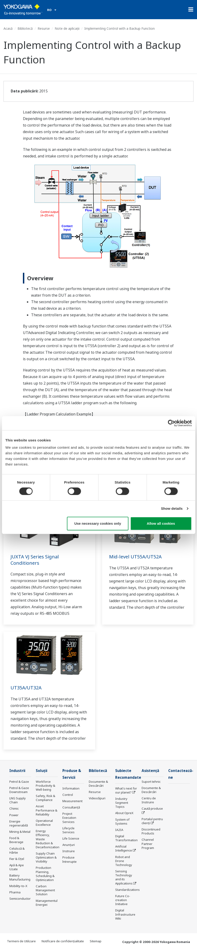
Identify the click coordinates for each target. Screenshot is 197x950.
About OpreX (124, 813)
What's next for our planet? (126, 790)
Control (67, 795)
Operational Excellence (44, 823)
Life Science (70, 838)
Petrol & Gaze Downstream (19, 790)
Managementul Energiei (46, 903)
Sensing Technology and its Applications (124, 877)
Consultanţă (71, 807)
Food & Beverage (16, 840)
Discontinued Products (151, 831)
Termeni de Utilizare (21, 941)
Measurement (72, 801)
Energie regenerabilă (18, 823)
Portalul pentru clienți (152, 821)
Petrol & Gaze (19, 781)
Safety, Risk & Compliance (45, 798)
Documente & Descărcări (98, 783)
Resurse (44, 28)
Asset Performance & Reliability (46, 810)
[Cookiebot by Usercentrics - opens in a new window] (171, 422)
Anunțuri (68, 845)
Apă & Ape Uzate (16, 867)
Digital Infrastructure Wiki (125, 914)
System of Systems (122, 821)
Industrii (17, 770)
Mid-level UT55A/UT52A (135, 556)
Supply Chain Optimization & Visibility (46, 857)
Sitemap (95, 941)
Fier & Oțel (16, 859)
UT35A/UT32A (26, 687)
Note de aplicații (67, 28)
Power (13, 815)
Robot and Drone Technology (123, 861)
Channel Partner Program (148, 843)
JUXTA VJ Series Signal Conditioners (35, 559)
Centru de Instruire (149, 800)
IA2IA (119, 830)
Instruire (68, 851)
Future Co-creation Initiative (122, 900)
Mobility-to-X (18, 886)
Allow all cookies (161, 523)
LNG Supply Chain (17, 800)
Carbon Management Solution (45, 890)
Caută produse (152, 808)
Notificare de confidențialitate (63, 941)
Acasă (8, 28)
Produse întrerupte (69, 859)
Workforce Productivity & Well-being (45, 785)
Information (70, 788)
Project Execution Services (69, 818)
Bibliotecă (25, 28)
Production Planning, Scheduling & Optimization (45, 874)
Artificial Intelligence (123, 848)
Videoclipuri (97, 798)
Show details (172, 508)
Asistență (150, 770)
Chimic (14, 808)
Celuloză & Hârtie (17, 850)
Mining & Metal (19, 832)
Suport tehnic (151, 781)
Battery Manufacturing (19, 877)
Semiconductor (20, 898)
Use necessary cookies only (97, 523)
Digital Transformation (126, 838)
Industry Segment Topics (121, 803)
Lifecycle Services (68, 830)
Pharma (15, 892)
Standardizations (127, 890)
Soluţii (41, 770)
